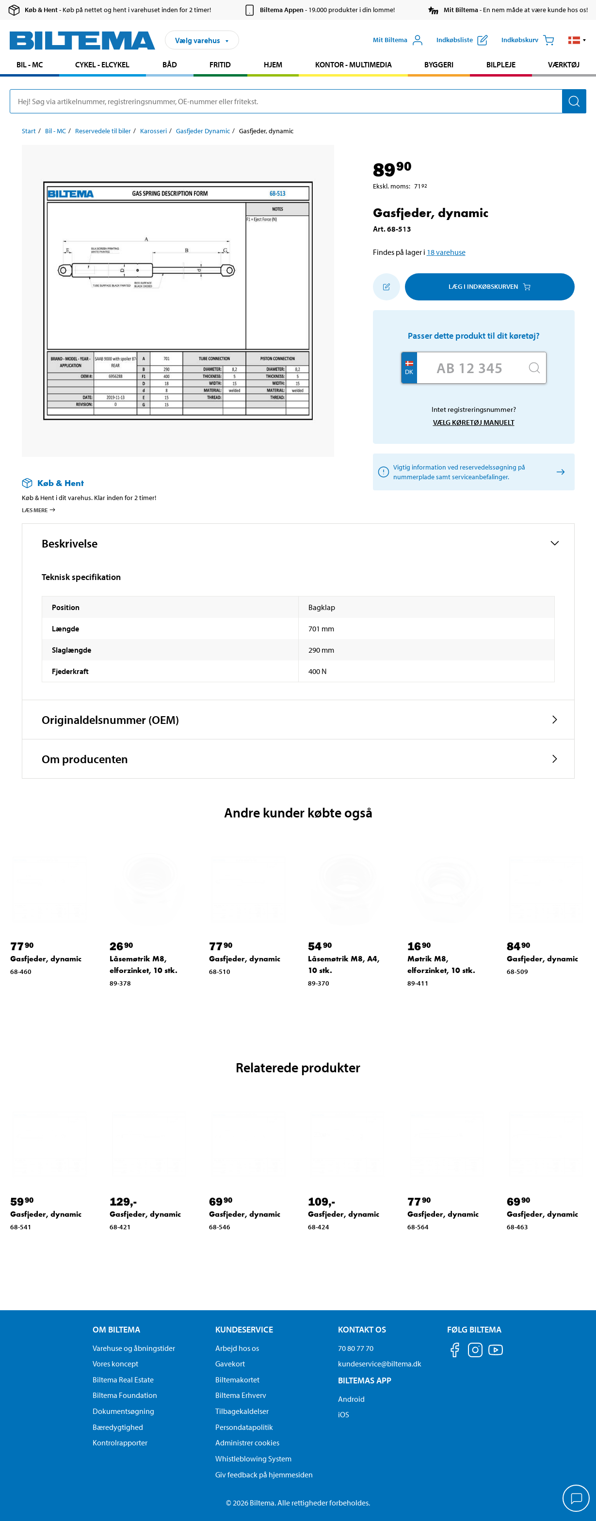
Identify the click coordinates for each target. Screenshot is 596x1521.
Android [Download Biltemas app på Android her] (351, 1399)
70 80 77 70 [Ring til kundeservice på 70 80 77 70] (355, 1348)
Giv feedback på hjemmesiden (264, 1474)
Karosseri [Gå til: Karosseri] (153, 130)
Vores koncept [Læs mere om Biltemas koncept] (115, 1363)
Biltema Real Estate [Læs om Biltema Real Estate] (123, 1379)
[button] (577, 40)
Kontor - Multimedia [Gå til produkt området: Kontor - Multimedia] (353, 64)
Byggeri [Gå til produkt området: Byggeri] (438, 64)
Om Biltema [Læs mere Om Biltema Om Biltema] (116, 1329)
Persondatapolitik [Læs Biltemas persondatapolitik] (244, 1427)
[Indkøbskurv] (528, 40)
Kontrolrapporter (120, 1442)
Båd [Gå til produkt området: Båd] (169, 64)
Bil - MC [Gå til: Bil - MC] (55, 130)
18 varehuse (446, 252)
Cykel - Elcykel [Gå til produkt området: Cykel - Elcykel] (102, 64)
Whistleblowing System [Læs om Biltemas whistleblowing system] (253, 1458)
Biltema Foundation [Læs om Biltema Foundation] (125, 1395)
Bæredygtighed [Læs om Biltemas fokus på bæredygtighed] (118, 1427)
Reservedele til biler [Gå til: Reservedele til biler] (103, 130)
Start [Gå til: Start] (29, 130)
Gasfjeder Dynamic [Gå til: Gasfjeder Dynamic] (203, 130)
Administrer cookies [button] (247, 1442)
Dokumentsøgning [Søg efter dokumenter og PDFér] (123, 1411)
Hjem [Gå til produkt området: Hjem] (273, 64)
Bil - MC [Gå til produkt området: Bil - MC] (29, 64)
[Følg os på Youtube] (495, 1354)
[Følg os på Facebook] (455, 1351)
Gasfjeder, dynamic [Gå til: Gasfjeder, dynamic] (45, 959)
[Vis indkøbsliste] (462, 40)
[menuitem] (29, 66)
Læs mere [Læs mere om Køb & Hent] (39, 510)
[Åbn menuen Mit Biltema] (398, 40)
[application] (576, 1499)
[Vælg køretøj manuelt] (559, 472)
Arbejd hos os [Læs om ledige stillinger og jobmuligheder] (237, 1348)
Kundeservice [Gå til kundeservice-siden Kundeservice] (244, 1329)
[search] (298, 101)
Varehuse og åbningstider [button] (134, 1348)
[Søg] (574, 101)
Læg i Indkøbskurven (490, 286)
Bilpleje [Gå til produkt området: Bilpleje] (500, 64)
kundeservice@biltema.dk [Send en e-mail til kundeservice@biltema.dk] (379, 1363)
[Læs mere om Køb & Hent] (168, 482)
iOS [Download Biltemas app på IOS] (343, 1414)
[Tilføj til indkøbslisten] (386, 286)
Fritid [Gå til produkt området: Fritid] (220, 64)
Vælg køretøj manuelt (474, 422)
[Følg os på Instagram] (475, 1351)
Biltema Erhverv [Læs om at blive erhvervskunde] (240, 1395)
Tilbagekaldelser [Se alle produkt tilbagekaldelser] (242, 1411)
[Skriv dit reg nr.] (470, 367)
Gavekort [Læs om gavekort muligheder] (230, 1363)
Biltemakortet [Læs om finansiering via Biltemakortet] (237, 1379)
